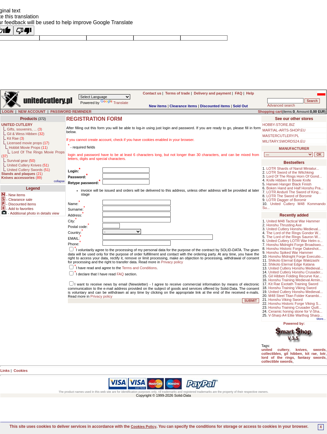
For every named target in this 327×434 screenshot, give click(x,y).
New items (157, 106)
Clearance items (183, 106)
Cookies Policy (143, 426)
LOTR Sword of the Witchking (290, 172)
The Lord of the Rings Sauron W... (293, 237)
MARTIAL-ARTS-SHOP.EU (283, 130)
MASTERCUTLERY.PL (280, 136)
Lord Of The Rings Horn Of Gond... (294, 176)
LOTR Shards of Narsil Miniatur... (292, 168)
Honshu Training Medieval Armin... (295, 280)
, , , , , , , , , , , (288, 154)
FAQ (120, 274)
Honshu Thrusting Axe (284, 225)
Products (28, 118)
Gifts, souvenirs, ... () (24, 129)
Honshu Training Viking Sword (292, 288)
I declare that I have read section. (106, 274)
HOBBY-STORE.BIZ (278, 125)
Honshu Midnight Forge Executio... (295, 256)
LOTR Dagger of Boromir (286, 200)
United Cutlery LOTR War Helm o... (294, 241)
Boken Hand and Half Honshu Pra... (294, 188)
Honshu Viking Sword (285, 300)
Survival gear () (21, 161)
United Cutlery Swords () (28, 170)
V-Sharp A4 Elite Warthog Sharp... (295, 315)
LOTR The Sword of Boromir (289, 196)
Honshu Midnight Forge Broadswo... (294, 245)
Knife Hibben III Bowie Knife (288, 180)
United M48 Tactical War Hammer (293, 221)
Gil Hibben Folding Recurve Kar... (294, 276)
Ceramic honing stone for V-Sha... (295, 311)
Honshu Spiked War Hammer (289, 252)
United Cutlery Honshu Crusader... (295, 272)
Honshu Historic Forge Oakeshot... (293, 249)
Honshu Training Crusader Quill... (294, 307)
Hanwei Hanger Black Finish (288, 184)
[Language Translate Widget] (104, 96)
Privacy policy (172, 262)
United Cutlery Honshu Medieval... (293, 229)
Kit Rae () (15, 138)
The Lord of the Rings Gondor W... (293, 233)
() (22, 174)
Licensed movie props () (28, 143)
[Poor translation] (23, 30)
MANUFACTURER (294, 148)
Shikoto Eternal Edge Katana (291, 264)
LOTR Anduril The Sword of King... (293, 192)
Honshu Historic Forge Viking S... (294, 303)
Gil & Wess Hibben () (25, 134)
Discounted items (215, 106)
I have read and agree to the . (117, 268)
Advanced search (281, 105)
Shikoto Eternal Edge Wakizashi (293, 260)
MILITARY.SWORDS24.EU (283, 141)
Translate (114, 103)
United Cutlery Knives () (28, 165)
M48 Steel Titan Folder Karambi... (295, 296)
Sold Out (240, 106)
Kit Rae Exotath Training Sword (293, 284)
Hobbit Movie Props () (28, 147)
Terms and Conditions (139, 268)
